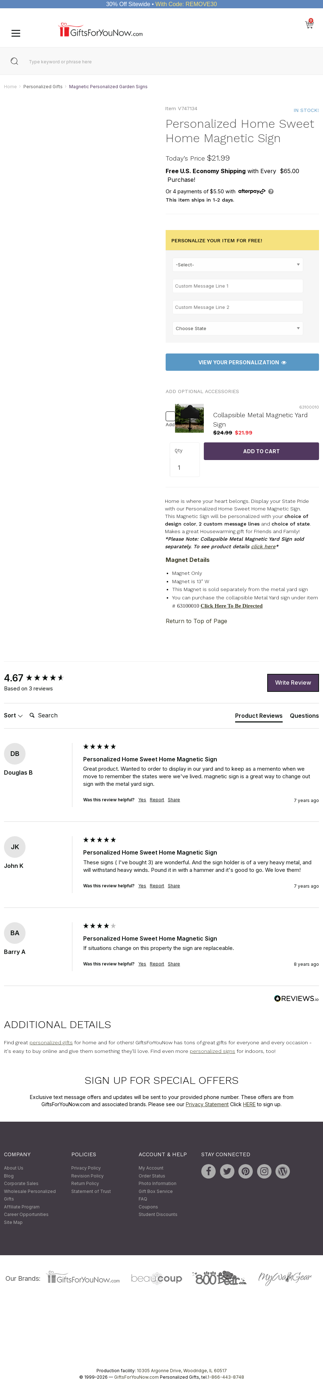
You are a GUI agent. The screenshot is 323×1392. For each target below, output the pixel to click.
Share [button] (174, 800)
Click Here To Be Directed (232, 606)
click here (263, 547)
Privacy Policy (86, 1168)
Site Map (13, 1222)
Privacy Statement (207, 1104)
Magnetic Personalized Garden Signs (108, 86)
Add (168, 424)
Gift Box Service (156, 1191)
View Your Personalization (242, 362)
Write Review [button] (293, 682)
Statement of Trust (91, 1191)
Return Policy (85, 1183)
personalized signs (212, 1051)
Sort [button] (13, 715)
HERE (249, 1104)
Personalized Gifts (43, 86)
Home (10, 86)
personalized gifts (51, 1043)
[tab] (259, 717)
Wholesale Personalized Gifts (30, 1195)
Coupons (148, 1206)
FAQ (143, 1199)
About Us (13, 1168)
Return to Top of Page (196, 621)
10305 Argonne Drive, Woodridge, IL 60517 (182, 1370)
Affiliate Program (22, 1206)
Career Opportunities (26, 1214)
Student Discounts (158, 1214)
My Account (151, 1168)
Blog (9, 1176)
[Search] (55, 716)
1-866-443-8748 (225, 1377)
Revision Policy (87, 1176)
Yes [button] (142, 800)
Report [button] (157, 800)
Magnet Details (188, 560)
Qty (179, 450)
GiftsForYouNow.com (136, 1377)
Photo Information (157, 1183)
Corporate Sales (21, 1183)
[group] (42, 678)
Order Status (152, 1176)
